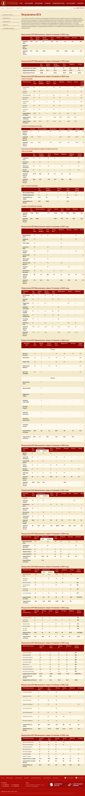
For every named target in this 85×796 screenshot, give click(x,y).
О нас (2, 778)
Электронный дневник (75, 784)
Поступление (47, 778)
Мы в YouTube (81, 777)
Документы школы (55, 785)
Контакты (55, 778)
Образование (9, 778)
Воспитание (18, 778)
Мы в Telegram (70, 777)
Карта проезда (34, 786)
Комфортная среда (36, 778)
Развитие (26, 778)
